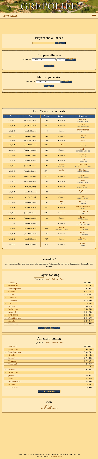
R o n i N (83, 146)
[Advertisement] (49, 26)
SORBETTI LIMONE (83, 151)
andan (83, 140)
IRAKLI (11, 303)
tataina (83, 144)
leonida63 (83, 175)
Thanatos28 (12, 300)
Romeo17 (11, 294)
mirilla (61, 170)
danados (61, 227)
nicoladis (11, 321)
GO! (49, 86)
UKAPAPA (83, 201)
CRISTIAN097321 (83, 130)
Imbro (6, 15)
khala (83, 125)
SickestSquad (82, 170)
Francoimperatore (14, 289)
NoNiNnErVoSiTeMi (83, 207)
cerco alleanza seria (83, 127)
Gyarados (11, 292)
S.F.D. (83, 214)
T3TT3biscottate (83, 219)
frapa (83, 159)
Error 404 (83, 203)
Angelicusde (83, 191)
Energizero (61, 165)
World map (49, 406)
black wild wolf (83, 212)
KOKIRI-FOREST (83, 121)
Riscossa (82, 193)
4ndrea (61, 145)
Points (62, 279)
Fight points (39, 279)
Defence (55, 279)
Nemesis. (11, 306)
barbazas (83, 243)
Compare (49, 66)
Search (60, 43)
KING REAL (82, 165)
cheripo (82, 149)
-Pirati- (83, 137)
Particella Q (12, 283)
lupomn (82, 217)
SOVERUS (83, 154)
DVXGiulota (13, 309)
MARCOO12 (13, 315)
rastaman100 (13, 286)
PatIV (83, 180)
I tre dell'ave (83, 161)
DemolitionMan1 (14, 318)
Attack (48, 279)
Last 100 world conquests (49, 408)
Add (70, 60)
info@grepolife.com (56, 456)
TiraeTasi (83, 135)
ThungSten (12, 297)
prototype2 (82, 119)
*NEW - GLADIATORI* (83, 167)
